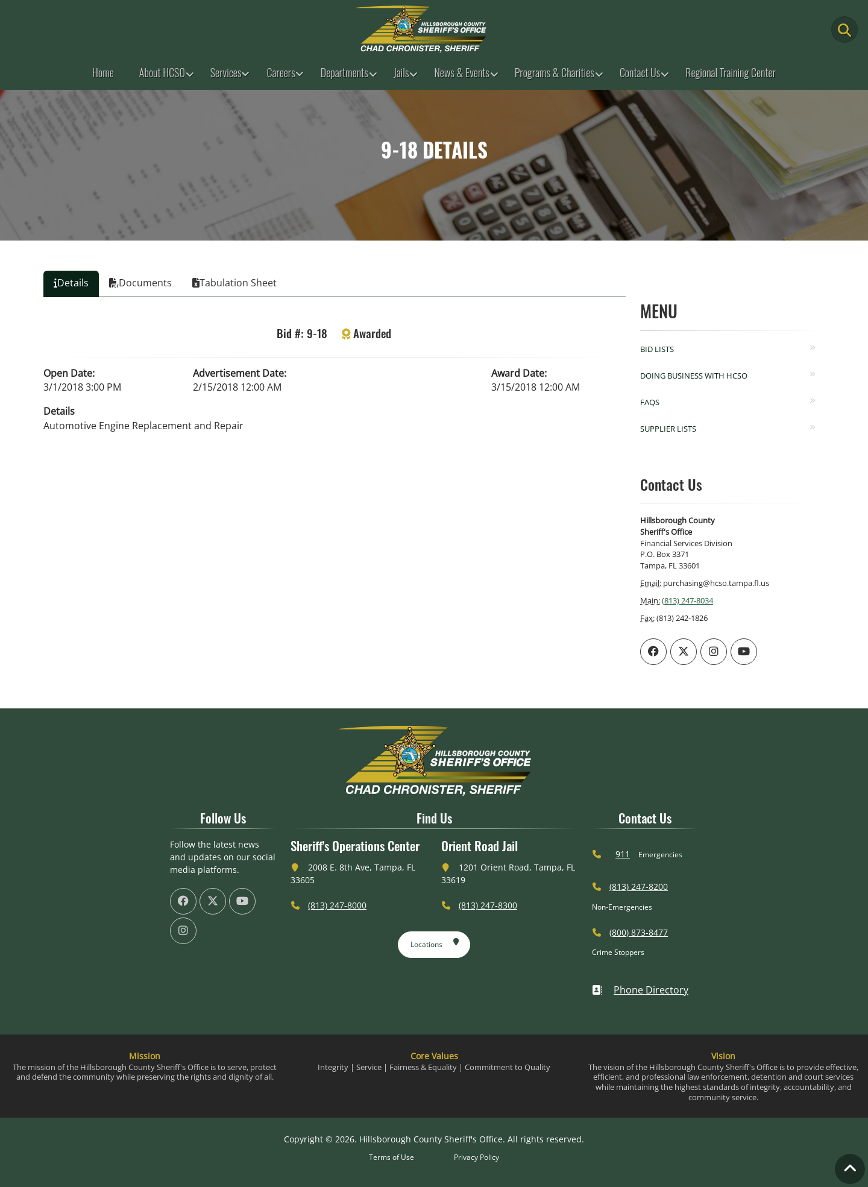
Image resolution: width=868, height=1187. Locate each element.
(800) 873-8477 (638, 932)
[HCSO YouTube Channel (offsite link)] (744, 651)
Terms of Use (391, 1157)
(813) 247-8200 (638, 886)
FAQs (649, 402)
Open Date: (69, 373)
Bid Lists (657, 349)
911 (622, 854)
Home (103, 72)
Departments (344, 72)
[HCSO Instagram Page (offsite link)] (713, 651)
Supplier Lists (668, 428)
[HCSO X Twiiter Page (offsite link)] (683, 651)
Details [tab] (71, 282)
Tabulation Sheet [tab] (234, 282)
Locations (434, 942)
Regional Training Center (730, 72)
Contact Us (640, 72)
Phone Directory (640, 990)
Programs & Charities (554, 72)
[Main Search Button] (844, 29)
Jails (401, 72)
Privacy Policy (476, 1157)
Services (226, 72)
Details (59, 411)
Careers (280, 72)
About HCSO (162, 72)
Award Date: (519, 373)
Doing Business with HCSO (693, 375)
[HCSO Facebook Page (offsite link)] (653, 651)
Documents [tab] (140, 282)
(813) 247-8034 (687, 600)
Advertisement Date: (239, 373)
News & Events (461, 72)
